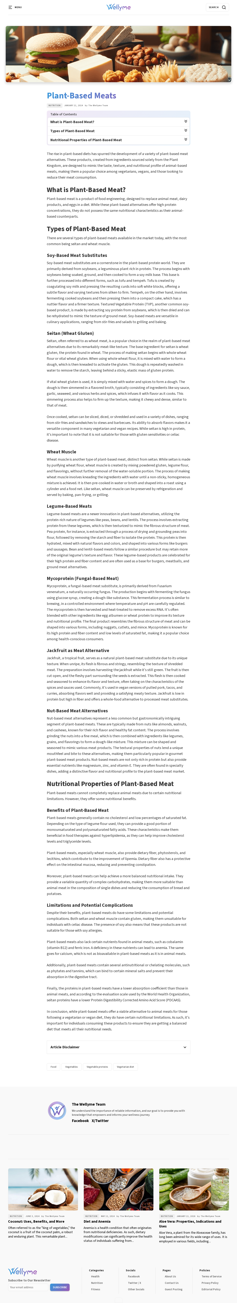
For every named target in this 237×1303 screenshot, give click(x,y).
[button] (15, 7)
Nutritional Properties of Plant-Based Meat (86, 140)
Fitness (95, 1289)
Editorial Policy (211, 1289)
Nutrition (55, 105)
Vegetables (71, 1067)
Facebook (134, 1276)
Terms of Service (212, 1276)
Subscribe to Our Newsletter (29, 1280)
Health (95, 1276)
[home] (118, 7)
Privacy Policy (210, 1283)
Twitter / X (134, 1283)
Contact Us (172, 1283)
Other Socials (136, 1289)
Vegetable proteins (97, 1067)
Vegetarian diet (125, 1067)
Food (53, 1067)
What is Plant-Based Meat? (72, 122)
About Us (170, 1276)
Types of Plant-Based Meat (72, 131)
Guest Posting (173, 1289)
